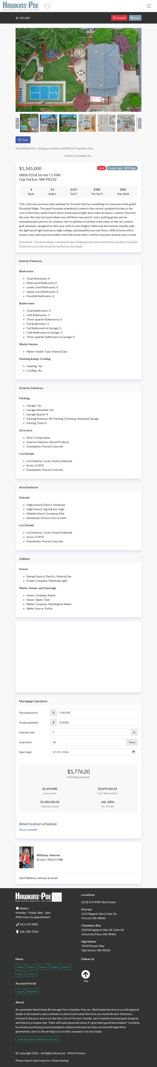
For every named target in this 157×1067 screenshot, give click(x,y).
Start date (25, 752)
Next (138, 69)
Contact (31, 974)
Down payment (28, 722)
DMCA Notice (76, 1053)
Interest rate (27, 732)
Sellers (55, 966)
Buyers (43, 966)
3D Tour (23, 139)
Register (33, 991)
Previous (19, 69)
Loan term (25, 742)
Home (20, 966)
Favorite (119, 17)
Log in (20, 991)
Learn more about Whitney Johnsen (37, 1039)
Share (135, 17)
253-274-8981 (29, 924)
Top (85, 976)
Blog (19, 974)
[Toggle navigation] (149, 6)
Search (32, 966)
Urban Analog (59, 1060)
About (66, 966)
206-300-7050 (29, 931)
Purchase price (28, 712)
